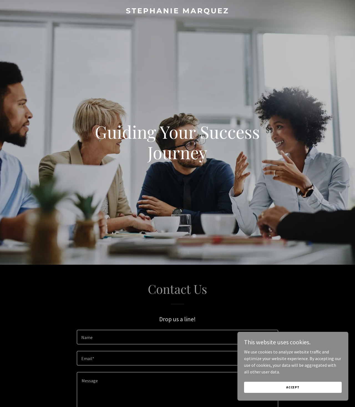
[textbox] (177, 337)
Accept (293, 387)
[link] (177, 11)
